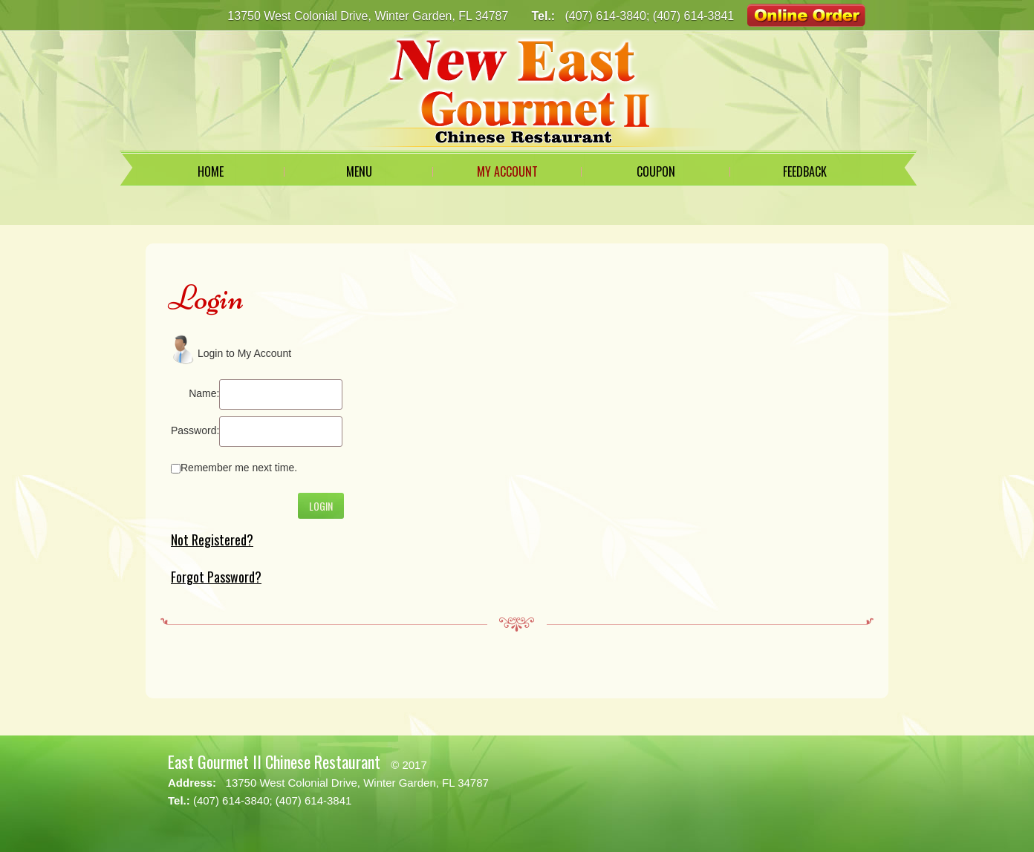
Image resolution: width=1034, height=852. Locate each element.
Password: (195, 430)
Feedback (805, 171)
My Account (507, 171)
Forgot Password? (216, 576)
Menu (359, 171)
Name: (204, 393)
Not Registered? (212, 539)
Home (211, 171)
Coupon (656, 171)
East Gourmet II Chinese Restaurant (274, 761)
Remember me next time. (239, 467)
